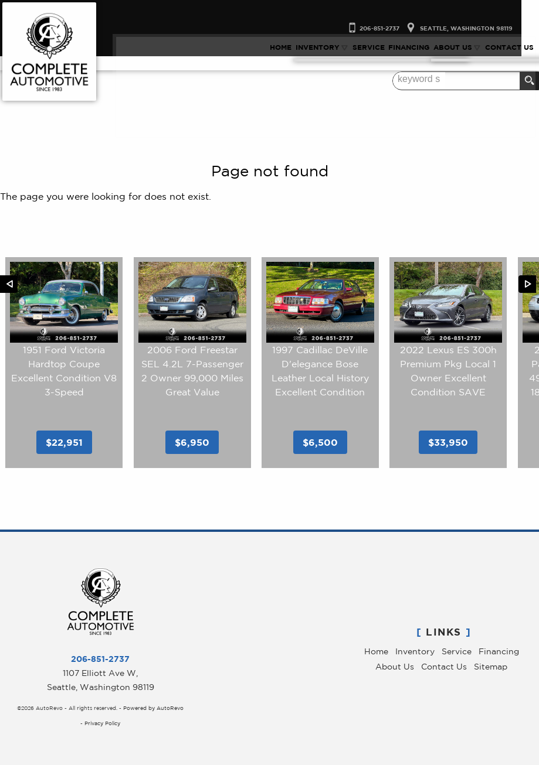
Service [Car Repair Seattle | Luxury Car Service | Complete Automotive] (372, 45)
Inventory (415, 651)
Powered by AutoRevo (153, 708)
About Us (394, 666)
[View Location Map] (473, 9)
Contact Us (444, 666)
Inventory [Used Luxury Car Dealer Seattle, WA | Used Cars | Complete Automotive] (321, 45)
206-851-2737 (100, 659)
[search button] (529, 80)
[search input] (496, 80)
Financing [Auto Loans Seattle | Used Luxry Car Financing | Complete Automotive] (412, 45)
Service (457, 651)
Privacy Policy (102, 723)
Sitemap (490, 666)
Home (376, 651)
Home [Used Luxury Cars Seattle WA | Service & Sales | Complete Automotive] (284, 45)
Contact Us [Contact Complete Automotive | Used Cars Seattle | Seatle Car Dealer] (513, 45)
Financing (499, 651)
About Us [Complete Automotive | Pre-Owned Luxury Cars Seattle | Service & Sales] (455, 45)
